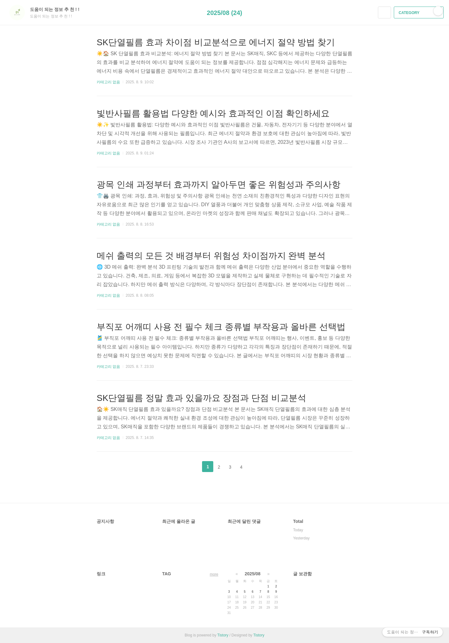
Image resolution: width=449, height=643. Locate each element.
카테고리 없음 (108, 82)
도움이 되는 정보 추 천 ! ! (58, 9)
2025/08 (253, 573)
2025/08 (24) (224, 12)
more (214, 574)
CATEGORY (419, 13)
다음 (257, 466)
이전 (192, 466)
